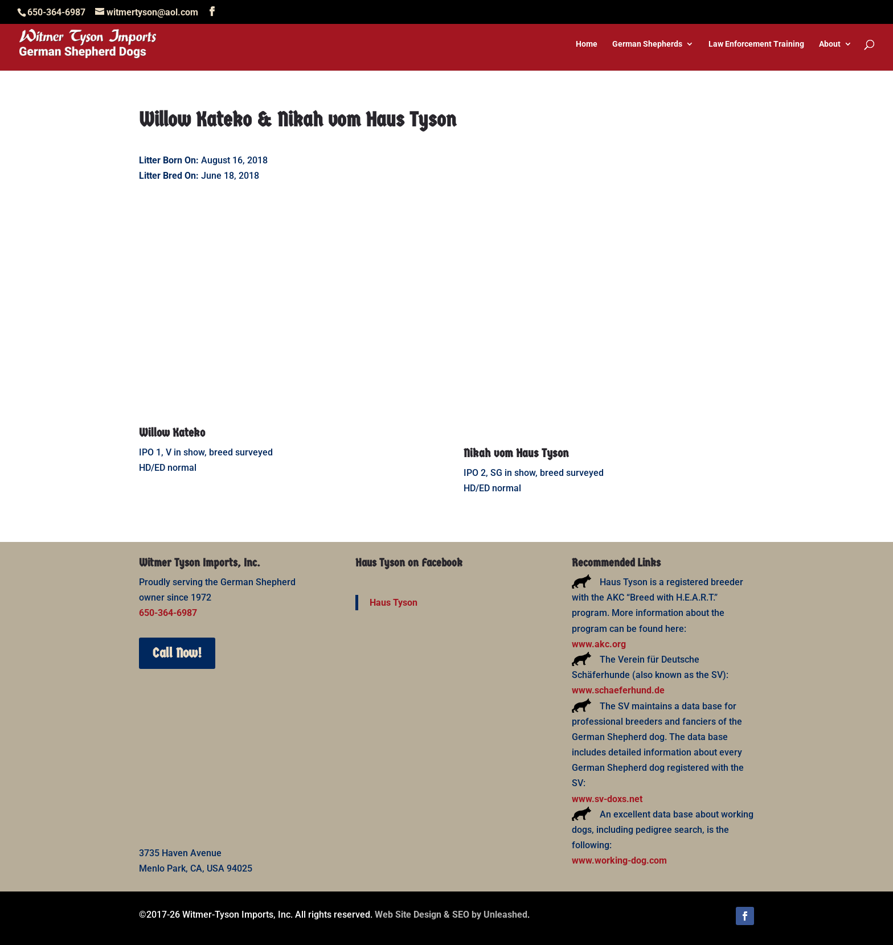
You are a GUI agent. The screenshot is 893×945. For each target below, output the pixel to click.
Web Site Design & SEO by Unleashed (451, 914)
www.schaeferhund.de (618, 690)
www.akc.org (599, 644)
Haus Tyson (393, 602)
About (830, 44)
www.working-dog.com (619, 860)
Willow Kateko (172, 432)
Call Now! (177, 653)
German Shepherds (647, 44)
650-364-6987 (168, 612)
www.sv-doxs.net (607, 799)
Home (586, 44)
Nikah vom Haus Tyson (516, 453)
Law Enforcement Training (756, 44)
